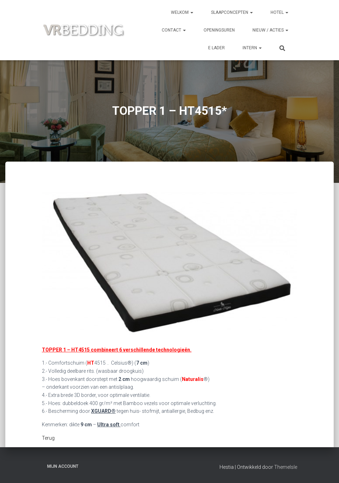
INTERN (252, 47)
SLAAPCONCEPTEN (232, 12)
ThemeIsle (285, 467)
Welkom (182, 12)
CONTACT (174, 30)
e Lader (216, 47)
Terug (48, 438)
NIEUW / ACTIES (270, 30)
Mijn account (62, 466)
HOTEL (279, 12)
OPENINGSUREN (219, 30)
